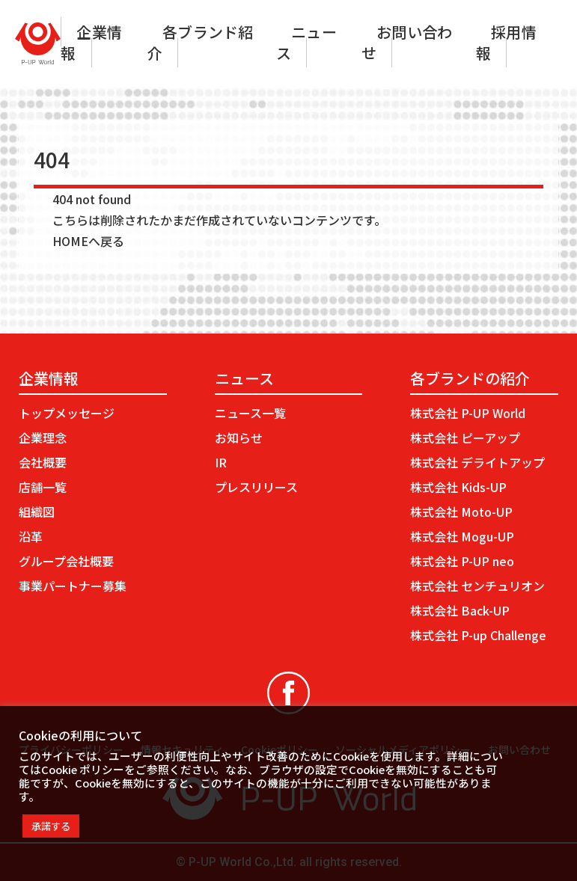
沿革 (31, 536)
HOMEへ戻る (88, 241)
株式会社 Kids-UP (458, 487)
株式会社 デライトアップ (477, 462)
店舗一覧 (43, 487)
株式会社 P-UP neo (462, 561)
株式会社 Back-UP (460, 610)
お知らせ (239, 437)
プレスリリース (256, 487)
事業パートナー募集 (72, 586)
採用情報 (506, 42)
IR (221, 462)
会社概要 (43, 462)
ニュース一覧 (250, 413)
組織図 (37, 512)
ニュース (306, 42)
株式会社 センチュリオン (477, 586)
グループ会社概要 (66, 561)
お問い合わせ (406, 42)
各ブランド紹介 (200, 42)
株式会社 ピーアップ (465, 437)
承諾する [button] (50, 826)
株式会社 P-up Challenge (478, 635)
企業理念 (43, 437)
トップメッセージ (67, 413)
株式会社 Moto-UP (461, 512)
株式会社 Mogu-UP (462, 536)
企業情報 (91, 42)
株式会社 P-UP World (467, 413)
